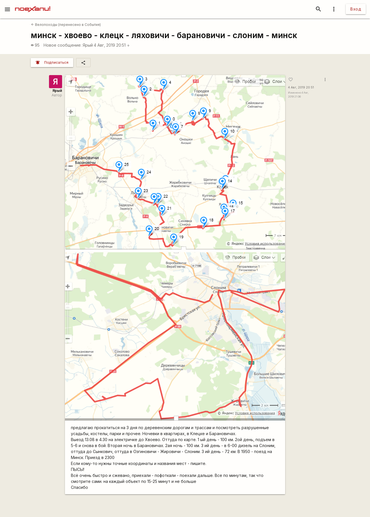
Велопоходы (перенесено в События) (66, 24)
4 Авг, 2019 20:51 (112, 45)
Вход (355, 9)
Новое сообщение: (62, 45)
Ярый (88, 45)
